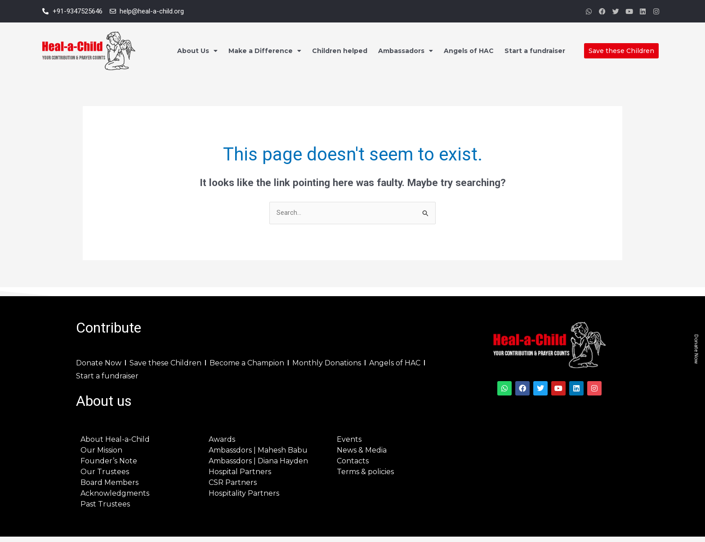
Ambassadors (405, 50)
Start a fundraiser (534, 51)
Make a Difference (264, 50)
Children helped (339, 51)
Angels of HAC (469, 51)
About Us (197, 50)
